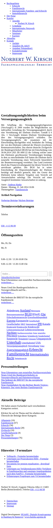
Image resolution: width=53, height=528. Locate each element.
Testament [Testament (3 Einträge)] (23, 338)
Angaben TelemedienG (22, 48)
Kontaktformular (19, 51)
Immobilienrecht (19, 13)
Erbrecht (16, 6)
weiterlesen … (7, 282)
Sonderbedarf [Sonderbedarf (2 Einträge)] (44, 336)
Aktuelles (11, 38)
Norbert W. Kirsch (26, 23)
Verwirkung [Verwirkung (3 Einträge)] (33, 346)
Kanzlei (10, 18)
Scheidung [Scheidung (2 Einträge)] (22, 336)
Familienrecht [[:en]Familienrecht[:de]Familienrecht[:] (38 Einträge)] (18, 354)
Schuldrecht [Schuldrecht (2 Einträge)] (32, 336)
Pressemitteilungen (9, 438)
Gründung (16, 26)
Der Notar (11, 16)
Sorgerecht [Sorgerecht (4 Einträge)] (12, 338)
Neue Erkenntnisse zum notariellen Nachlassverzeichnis (26, 372)
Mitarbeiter (17, 31)
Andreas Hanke (15, 184)
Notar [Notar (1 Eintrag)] (35, 333)
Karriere (16, 36)
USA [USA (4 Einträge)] (38, 342)
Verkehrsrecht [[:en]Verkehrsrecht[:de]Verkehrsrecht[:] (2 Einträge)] (21, 358)
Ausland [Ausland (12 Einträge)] (25, 310)
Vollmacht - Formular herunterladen (23, 456)
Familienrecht (18, 8)
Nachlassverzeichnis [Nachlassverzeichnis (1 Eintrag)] (24, 333)
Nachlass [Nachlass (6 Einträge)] (12, 332)
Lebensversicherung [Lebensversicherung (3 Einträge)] (34, 329)
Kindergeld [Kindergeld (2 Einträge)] (11, 327)
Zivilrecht (5, 430)
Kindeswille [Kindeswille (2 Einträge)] (22, 327)
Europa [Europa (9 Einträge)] (11, 320)
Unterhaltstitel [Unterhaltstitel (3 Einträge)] (28, 343)
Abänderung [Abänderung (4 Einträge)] (13, 310)
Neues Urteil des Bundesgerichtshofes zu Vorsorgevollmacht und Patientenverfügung (20, 376)
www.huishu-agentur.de (35, 517)
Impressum (17, 53)
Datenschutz (12, 501)
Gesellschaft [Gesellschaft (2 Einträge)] (34, 321)
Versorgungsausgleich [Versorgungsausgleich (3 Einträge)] (17, 346)
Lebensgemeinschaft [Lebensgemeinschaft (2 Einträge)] (15, 329)
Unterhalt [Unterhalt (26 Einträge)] (14, 342)
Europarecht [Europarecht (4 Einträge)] (22, 320)
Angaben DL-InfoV (21, 46)
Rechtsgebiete (13, 3)
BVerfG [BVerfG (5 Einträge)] (36, 314)
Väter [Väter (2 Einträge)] (42, 346)
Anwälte (16, 21)
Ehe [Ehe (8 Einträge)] (43, 314)
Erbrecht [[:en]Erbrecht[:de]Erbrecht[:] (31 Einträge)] (36, 349)
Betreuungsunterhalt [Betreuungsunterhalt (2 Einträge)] (15, 314)
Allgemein (6, 420)
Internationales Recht (10, 428)
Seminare (16, 33)
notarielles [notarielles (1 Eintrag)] (42, 333)
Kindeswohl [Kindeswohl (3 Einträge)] (33, 327)
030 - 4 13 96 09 (8, 226)
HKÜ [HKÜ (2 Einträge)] (23, 324)
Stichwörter (15, 277)
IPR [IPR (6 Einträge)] (40, 323)
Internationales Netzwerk (23, 28)
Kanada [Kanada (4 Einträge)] (46, 324)
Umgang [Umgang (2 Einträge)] (32, 339)
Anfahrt (15, 43)
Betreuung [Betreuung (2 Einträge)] (35, 310)
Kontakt (10, 41)
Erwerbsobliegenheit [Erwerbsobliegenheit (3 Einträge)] (37, 317)
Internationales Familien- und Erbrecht (29, 11)
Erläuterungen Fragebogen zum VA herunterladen (29, 476)
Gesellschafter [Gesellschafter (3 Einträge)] (13, 324)
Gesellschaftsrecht (9, 433)
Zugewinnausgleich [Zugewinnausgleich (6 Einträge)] (18, 349)
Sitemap (10, 506)
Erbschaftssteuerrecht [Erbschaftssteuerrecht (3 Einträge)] (17, 317)
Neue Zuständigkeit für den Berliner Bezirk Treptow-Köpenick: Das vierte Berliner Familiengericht (24, 386)
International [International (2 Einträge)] (31, 324)
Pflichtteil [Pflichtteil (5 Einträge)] (12, 335)
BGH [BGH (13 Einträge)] (28, 314)
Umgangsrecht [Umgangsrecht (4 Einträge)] (43, 338)
